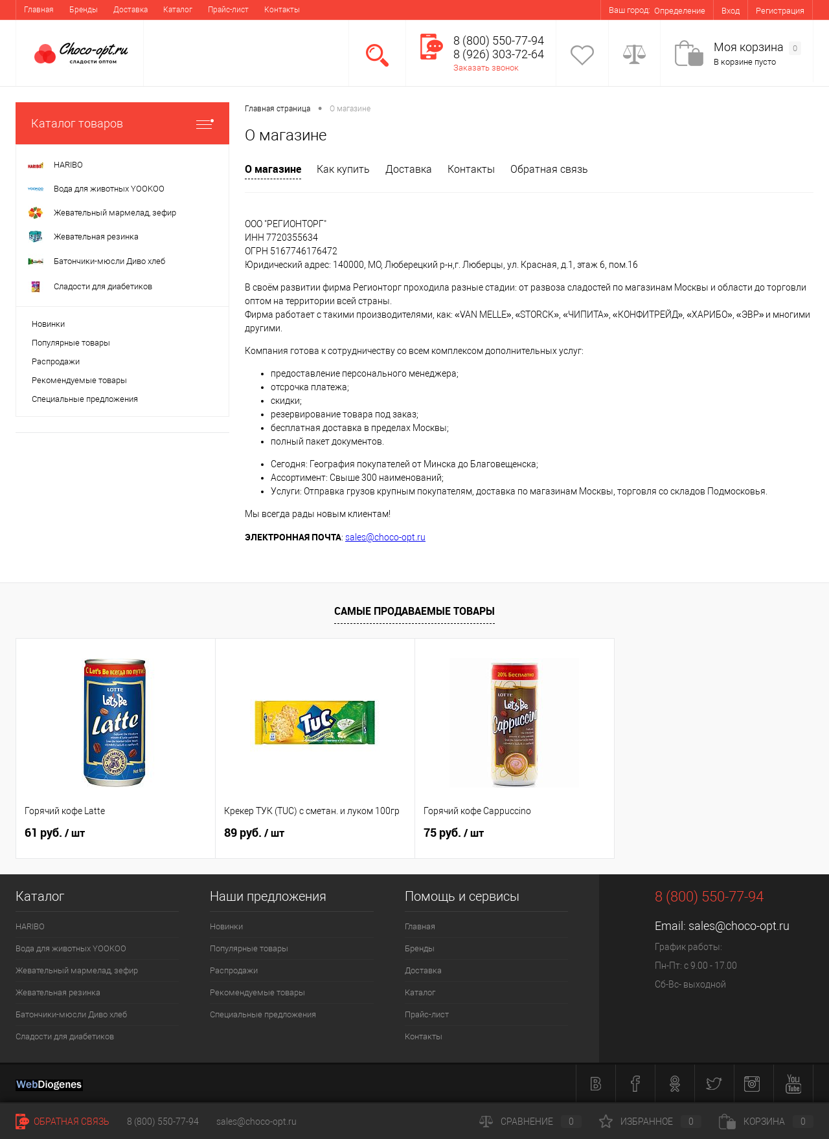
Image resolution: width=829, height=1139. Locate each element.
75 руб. (454, 833)
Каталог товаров (122, 123)
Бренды (83, 9)
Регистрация (780, 11)
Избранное (650, 1121)
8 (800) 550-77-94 (163, 1121)
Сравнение (530, 1121)
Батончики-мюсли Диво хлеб (71, 1014)
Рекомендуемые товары (79, 380)
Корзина (766, 1121)
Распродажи (56, 361)
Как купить (343, 169)
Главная (39, 9)
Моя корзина (757, 47)
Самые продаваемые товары (414, 611)
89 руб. (254, 833)
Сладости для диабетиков (65, 1036)
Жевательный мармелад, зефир (77, 970)
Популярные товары (71, 343)
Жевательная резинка (58, 992)
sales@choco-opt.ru (385, 537)
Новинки (48, 324)
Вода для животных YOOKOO (71, 948)
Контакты (282, 9)
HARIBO (30, 926)
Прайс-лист (228, 9)
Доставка (130, 9)
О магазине (273, 169)
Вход (730, 11)
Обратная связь (549, 169)
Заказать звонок (486, 67)
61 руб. (55, 833)
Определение (679, 11)
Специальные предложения (85, 399)
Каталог (177, 9)
